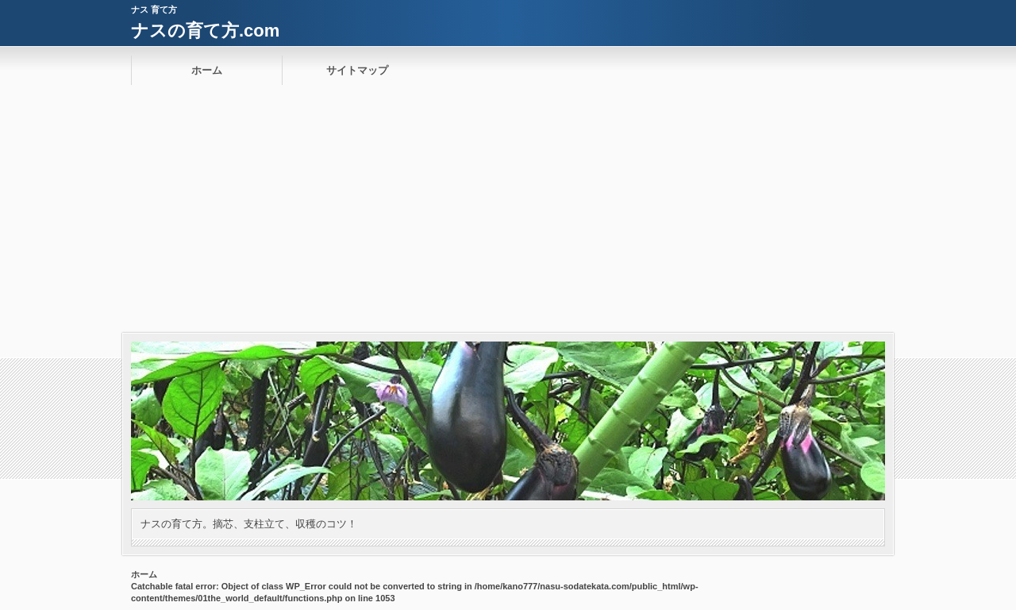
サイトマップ (357, 70)
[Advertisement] (508, 213)
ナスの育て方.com (205, 31)
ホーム (206, 70)
